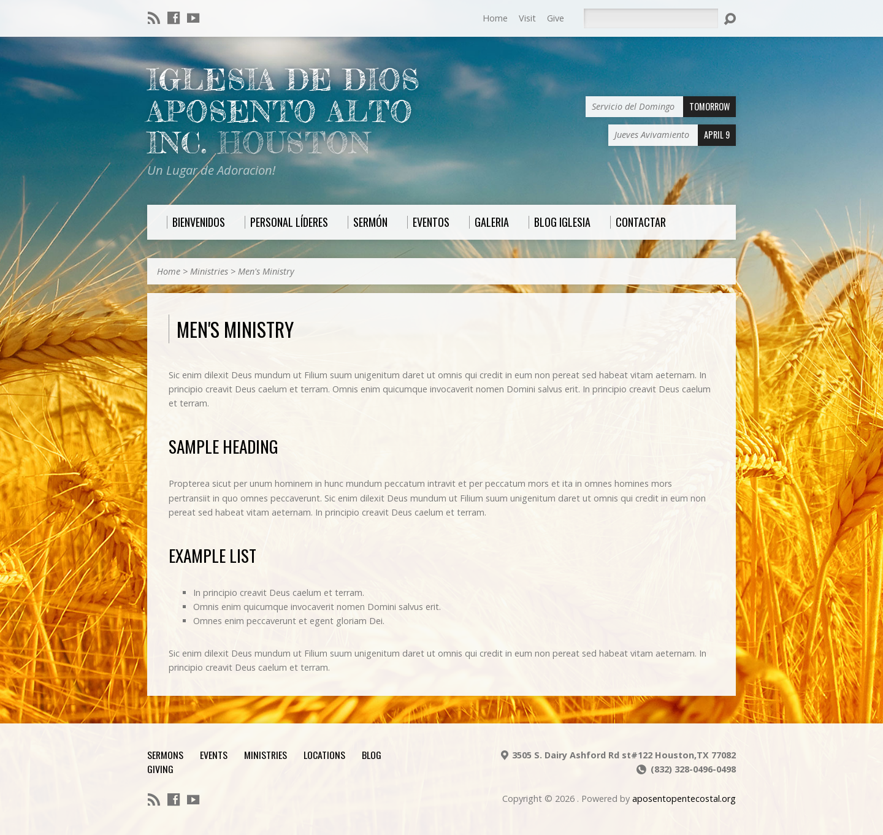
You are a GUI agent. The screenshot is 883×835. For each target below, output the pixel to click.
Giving (160, 768)
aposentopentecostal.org (684, 798)
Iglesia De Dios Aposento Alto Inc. (283, 111)
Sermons (165, 754)
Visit (527, 18)
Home (495, 18)
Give (555, 18)
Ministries (209, 271)
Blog (371, 754)
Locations (324, 754)
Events (213, 754)
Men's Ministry (266, 271)
